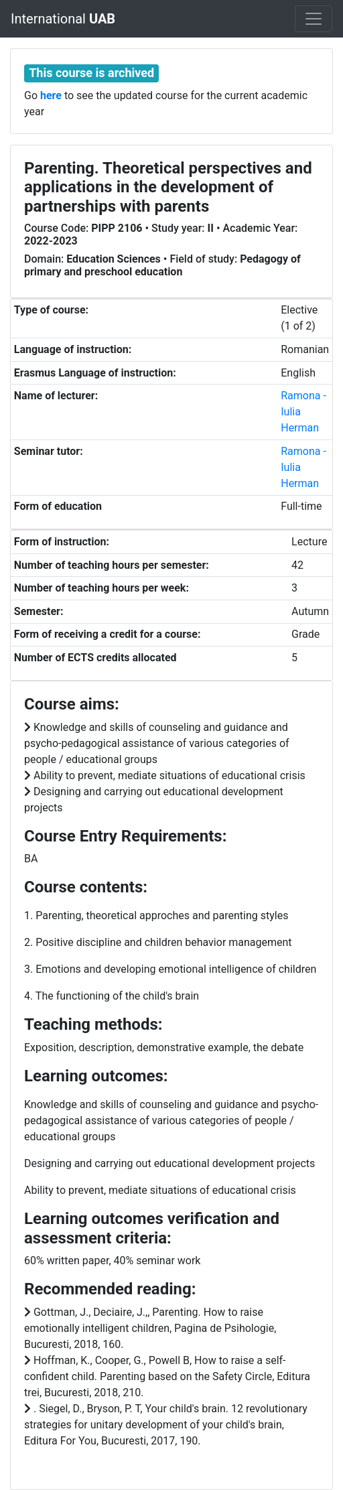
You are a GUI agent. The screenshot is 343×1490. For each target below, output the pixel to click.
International (63, 19)
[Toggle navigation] (313, 18)
